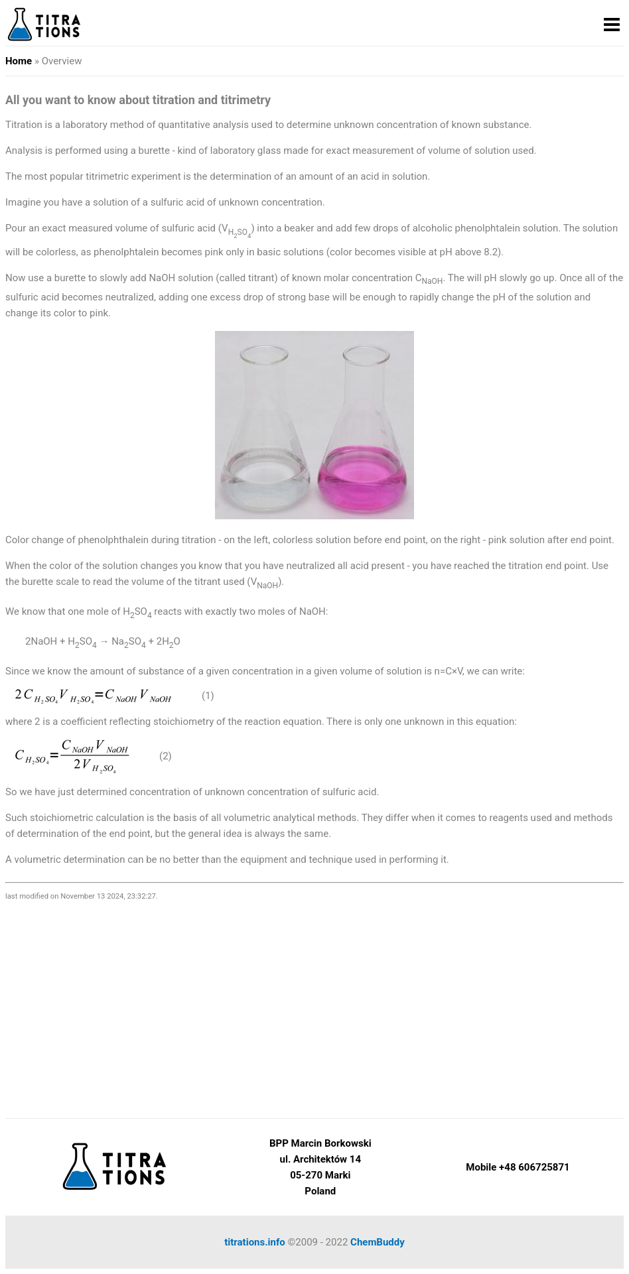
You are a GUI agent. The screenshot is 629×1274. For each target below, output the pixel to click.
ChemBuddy (377, 1242)
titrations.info (254, 1242)
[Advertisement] (314, 1005)
